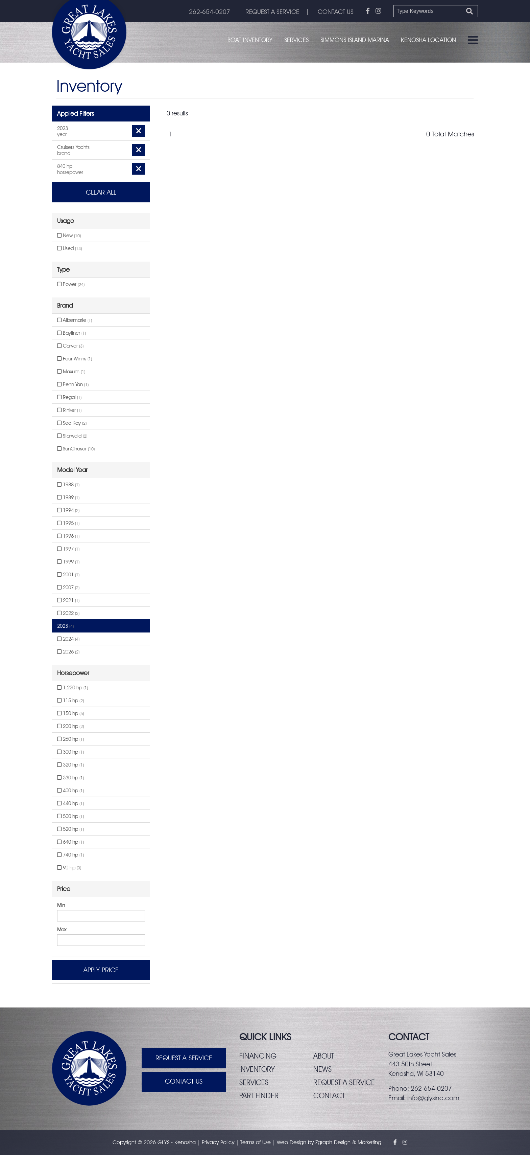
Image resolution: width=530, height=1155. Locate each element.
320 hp (70, 765)
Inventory (257, 1069)
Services (296, 39)
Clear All (101, 192)
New (69, 235)
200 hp (70, 726)
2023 (65, 626)
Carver (70, 346)
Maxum (71, 372)
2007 (68, 587)
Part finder (259, 1095)
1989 (68, 497)
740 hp (70, 855)
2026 (68, 652)
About (323, 1055)
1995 (68, 523)
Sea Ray (72, 423)
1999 (68, 562)
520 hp (70, 829)
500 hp (70, 816)
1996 (68, 536)
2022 (68, 613)
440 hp (70, 803)
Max (61, 930)
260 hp (70, 739)
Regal (69, 397)
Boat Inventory (249, 39)
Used (69, 248)
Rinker (69, 410)
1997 (68, 549)
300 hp (70, 752)
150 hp (70, 713)
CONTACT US (336, 11)
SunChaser (76, 449)
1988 (68, 485)
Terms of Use (255, 1142)
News (322, 1069)
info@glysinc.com (433, 1098)
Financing (258, 1055)
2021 (68, 600)
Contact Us (183, 1082)
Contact (329, 1095)
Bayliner (71, 333)
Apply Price (101, 970)
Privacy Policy (218, 1142)
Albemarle (74, 320)
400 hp (70, 790)
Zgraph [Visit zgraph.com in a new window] (323, 1142)
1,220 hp (72, 688)
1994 (68, 510)
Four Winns (74, 359)
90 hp (69, 868)
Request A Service (183, 1058)
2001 (68, 575)
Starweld (72, 436)
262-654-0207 (208, 11)
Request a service (344, 1082)
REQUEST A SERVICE (271, 11)
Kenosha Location (428, 39)
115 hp (70, 700)
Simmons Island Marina (354, 39)
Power (71, 284)
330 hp (70, 778)
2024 (68, 639)
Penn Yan (73, 384)
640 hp (70, 842)
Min (61, 905)
